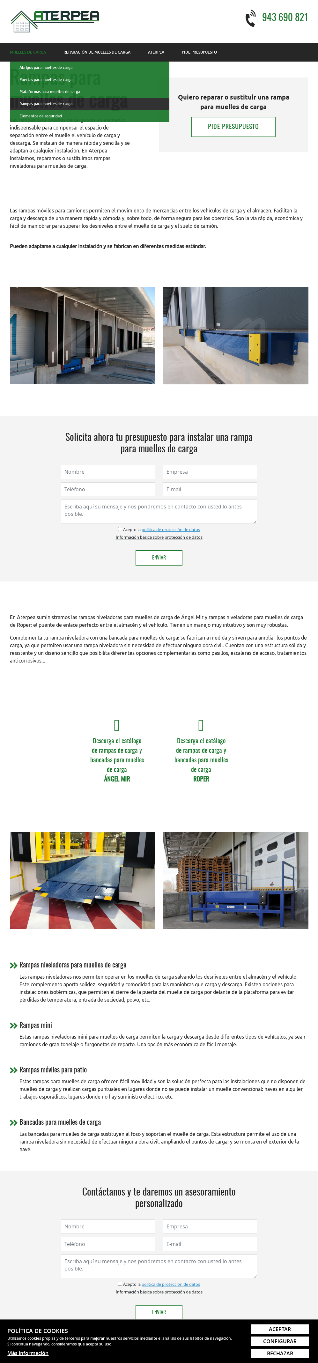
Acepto (130, 529)
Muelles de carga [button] (28, 52)
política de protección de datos (171, 529)
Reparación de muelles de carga (96, 52)
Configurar (280, 1341)
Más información (27, 1353)
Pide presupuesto (199, 52)
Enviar (159, 557)
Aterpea (156, 52)
